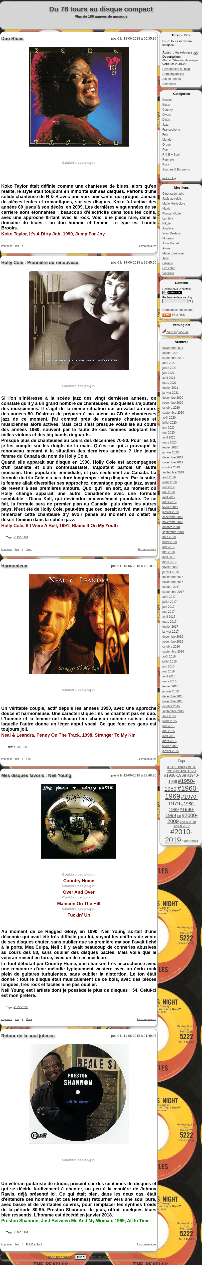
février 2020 (170, 447)
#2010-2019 (179, 836)
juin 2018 (168, 547)
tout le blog (169, 178)
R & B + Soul (171, 154)
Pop (165, 149)
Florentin (168, 238)
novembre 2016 (172, 641)
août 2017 (169, 597)
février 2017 (170, 626)
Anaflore (168, 228)
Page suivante (99, 1257)
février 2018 (170, 567)
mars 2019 (169, 502)
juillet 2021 (169, 368)
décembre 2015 (172, 696)
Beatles (167, 100)
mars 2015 (169, 741)
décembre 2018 (172, 517)
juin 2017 (168, 606)
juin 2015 (168, 726)
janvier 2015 (170, 751)
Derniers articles (173, 74)
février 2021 (170, 387)
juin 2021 (168, 373)
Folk (165, 134)
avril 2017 (168, 616)
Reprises (168, 159)
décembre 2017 (172, 577)
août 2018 (169, 537)
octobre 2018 (171, 527)
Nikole (166, 223)
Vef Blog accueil (175, 332)
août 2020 (169, 417)
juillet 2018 (169, 542)
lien (17, 245)
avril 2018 (168, 557)
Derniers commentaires (177, 310)
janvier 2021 (170, 392)
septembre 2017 (173, 592)
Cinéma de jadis (173, 193)
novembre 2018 (172, 522)
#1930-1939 (175, 775)
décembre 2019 (172, 457)
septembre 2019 (173, 472)
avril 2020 (168, 437)
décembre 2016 (172, 636)
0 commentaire (147, 549)
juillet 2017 (169, 602)
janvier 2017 (170, 631)
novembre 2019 (172, 462)
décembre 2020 (172, 397)
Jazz (165, 124)
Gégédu (167, 263)
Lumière (167, 218)
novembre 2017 (172, 582)
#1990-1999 (20, 537)
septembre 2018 (173, 532)
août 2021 (169, 363)
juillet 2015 (169, 721)
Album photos (171, 79)
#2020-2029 (190, 841)
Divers (166, 114)
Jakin (165, 258)
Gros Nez (168, 268)
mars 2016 (169, 681)
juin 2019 (168, 487)
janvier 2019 (170, 512)
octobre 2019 (171, 467)
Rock (165, 164)
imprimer (6, 245)
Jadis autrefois (172, 198)
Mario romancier (173, 253)
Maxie (166, 208)
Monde (167, 139)
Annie (166, 248)
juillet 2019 (169, 482)
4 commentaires (146, 1019)
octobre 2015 (171, 706)
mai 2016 (168, 671)
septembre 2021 (173, 358)
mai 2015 (168, 731)
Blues (166, 105)
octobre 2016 (171, 646)
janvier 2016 (170, 691)
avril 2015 (168, 736)
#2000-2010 (188, 822)
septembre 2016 (173, 651)
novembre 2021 (172, 348)
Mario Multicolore (173, 203)
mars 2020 (169, 442)
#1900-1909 (176, 767)
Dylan (166, 119)
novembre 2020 (172, 402)
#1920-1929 (186, 771)
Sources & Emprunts (176, 169)
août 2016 (169, 656)
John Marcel (170, 243)
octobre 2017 (171, 587)
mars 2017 (169, 621)
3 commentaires (146, 245)
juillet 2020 (169, 422)
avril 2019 (168, 497)
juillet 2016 (169, 661)
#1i (179, 816)
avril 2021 (168, 378)
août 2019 (169, 477)
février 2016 (170, 686)
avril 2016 (168, 676)
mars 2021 (169, 383)
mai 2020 (168, 432)
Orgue (166, 144)
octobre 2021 (171, 353)
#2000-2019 (182, 826)
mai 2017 (168, 611)
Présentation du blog (176, 69)
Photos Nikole (171, 213)
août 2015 (169, 716)
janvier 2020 (170, 452)
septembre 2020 (173, 412)
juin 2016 (168, 666)
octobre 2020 (171, 407)
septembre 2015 (173, 711)
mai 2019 (168, 492)
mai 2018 (168, 552)
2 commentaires (146, 758)
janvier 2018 (170, 572)
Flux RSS (173, 315)
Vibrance (168, 273)
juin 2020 (168, 427)
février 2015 (170, 746)
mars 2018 (169, 562)
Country (167, 109)
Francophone (171, 129)
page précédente (60, 1257)
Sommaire (169, 84)
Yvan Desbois (171, 233)
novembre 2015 (172, 701)
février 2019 (170, 507)
